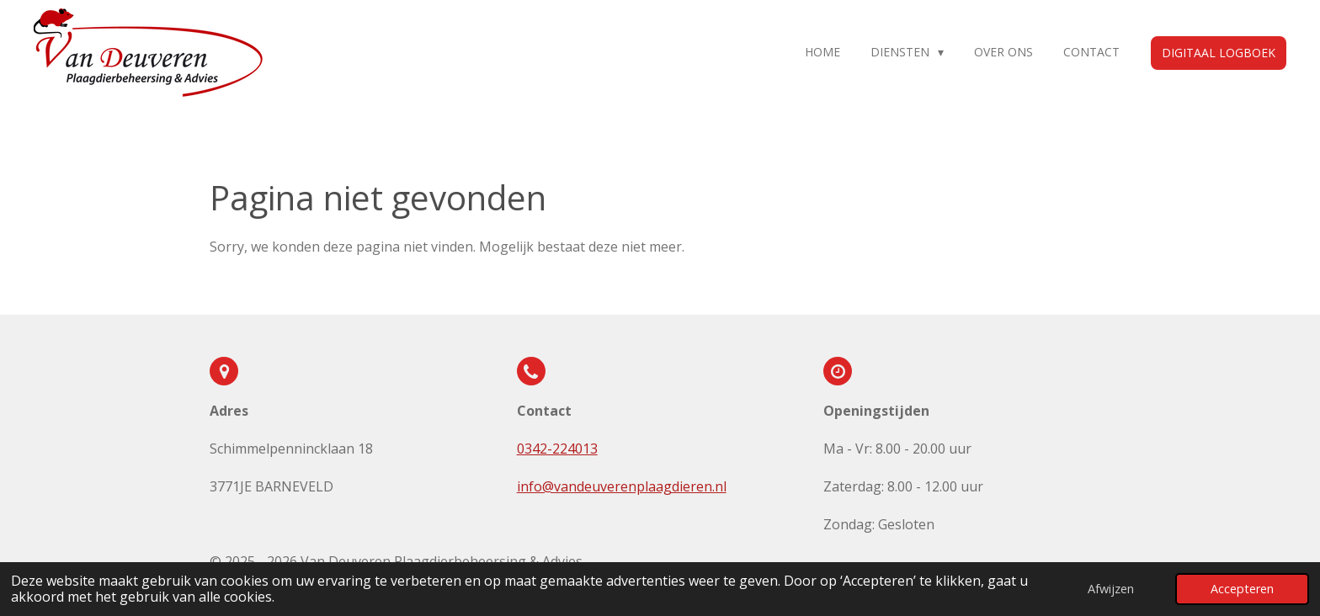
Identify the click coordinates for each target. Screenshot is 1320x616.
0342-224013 (557, 448)
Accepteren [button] (1242, 589)
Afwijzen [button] (1111, 589)
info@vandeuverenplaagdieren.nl (622, 486)
